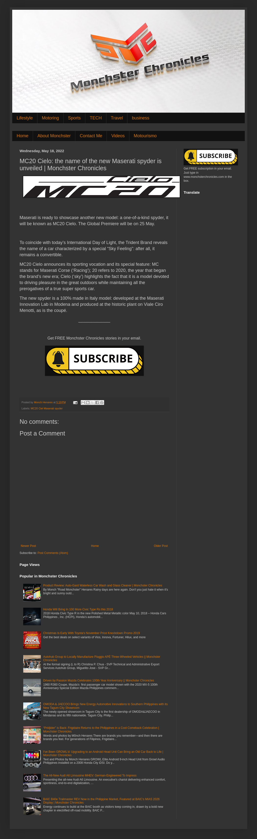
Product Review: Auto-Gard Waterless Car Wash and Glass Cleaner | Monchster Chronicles (102, 585)
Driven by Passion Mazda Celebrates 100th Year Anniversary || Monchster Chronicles (98, 680)
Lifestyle (25, 118)
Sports (74, 118)
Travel (117, 118)
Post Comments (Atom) (52, 553)
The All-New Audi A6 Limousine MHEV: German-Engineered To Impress (90, 775)
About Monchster (54, 135)
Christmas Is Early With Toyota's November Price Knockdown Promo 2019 (91, 633)
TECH (96, 118)
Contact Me (91, 135)
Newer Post (28, 546)
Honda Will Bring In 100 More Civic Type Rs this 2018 (78, 609)
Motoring (50, 118)
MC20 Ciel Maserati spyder (47, 408)
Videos (118, 135)
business (140, 118)
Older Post (161, 546)
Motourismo (145, 135)
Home (22, 135)
